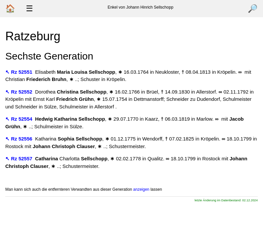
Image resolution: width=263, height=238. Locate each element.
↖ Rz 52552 (19, 92)
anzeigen (141, 189)
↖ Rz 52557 (19, 158)
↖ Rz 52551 (19, 72)
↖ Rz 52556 (19, 138)
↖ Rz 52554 (19, 119)
